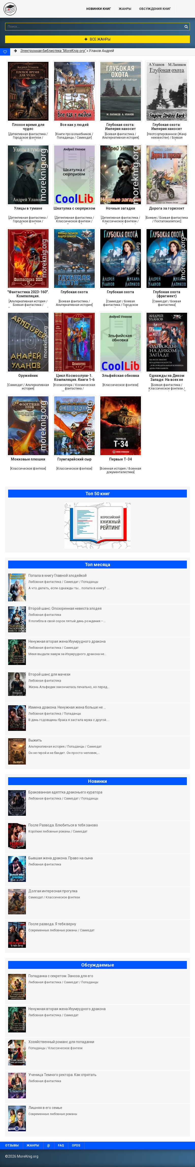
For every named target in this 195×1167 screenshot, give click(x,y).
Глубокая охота (74, 292)
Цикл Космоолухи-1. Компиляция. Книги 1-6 (74, 378)
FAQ (61, 1145)
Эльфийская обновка (120, 376)
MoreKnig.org (38, 9)
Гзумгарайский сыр (74, 459)
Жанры (125, 9)
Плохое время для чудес (28, 127)
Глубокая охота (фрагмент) (166, 294)
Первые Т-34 (120, 459)
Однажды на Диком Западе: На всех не (166, 378)
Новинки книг (98, 9)
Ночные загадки (120, 208)
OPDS (76, 1145)
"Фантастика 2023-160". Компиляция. (28, 294)
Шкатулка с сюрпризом (74, 208)
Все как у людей (74, 125)
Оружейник (28, 376)
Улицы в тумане (28, 208)
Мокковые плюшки (28, 459)
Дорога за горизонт (166, 208)
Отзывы (12, 1145)
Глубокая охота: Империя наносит (120, 127)
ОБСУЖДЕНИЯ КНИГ (155, 9)
